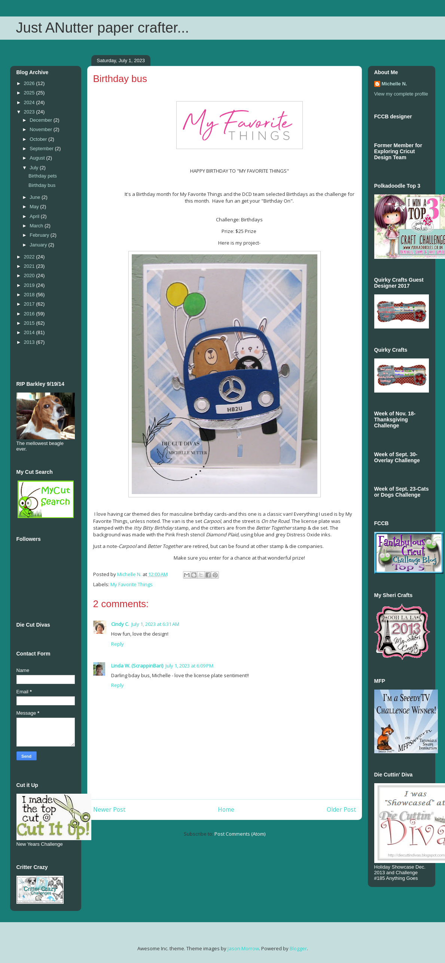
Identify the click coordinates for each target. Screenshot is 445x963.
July (35, 167)
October (39, 139)
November (42, 129)
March (37, 225)
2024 (30, 102)
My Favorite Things (131, 584)
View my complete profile (401, 94)
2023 (30, 112)
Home (226, 809)
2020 (30, 275)
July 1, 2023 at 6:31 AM (155, 624)
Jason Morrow (243, 948)
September (42, 148)
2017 (30, 304)
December (42, 120)
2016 (30, 314)
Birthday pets (42, 176)
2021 (30, 266)
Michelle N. (394, 84)
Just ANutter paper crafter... (102, 28)
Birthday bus (41, 185)
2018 (30, 294)
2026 (30, 83)
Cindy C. (120, 624)
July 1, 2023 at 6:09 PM (189, 665)
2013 (30, 342)
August (38, 158)
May (35, 206)
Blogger (298, 948)
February (40, 235)
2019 (30, 285)
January (39, 245)
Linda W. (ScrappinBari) (137, 665)
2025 (30, 93)
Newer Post (109, 809)
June (36, 197)
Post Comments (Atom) (239, 833)
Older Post (341, 809)
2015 (30, 323)
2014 (30, 332)
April (35, 216)
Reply (117, 644)
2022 (30, 257)
